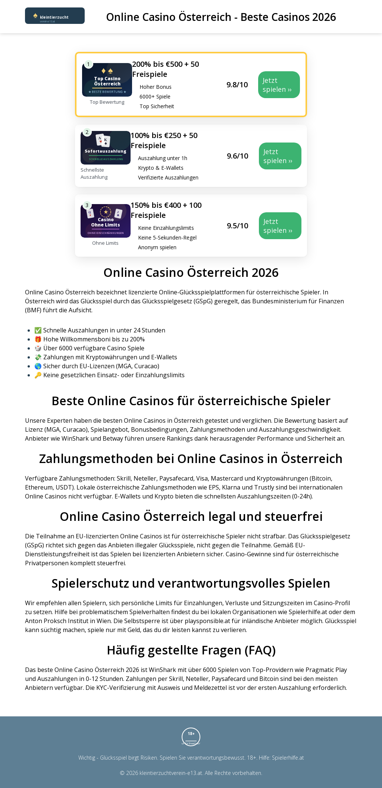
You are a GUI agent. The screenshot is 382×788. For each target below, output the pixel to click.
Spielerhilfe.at (288, 757)
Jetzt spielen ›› (277, 85)
